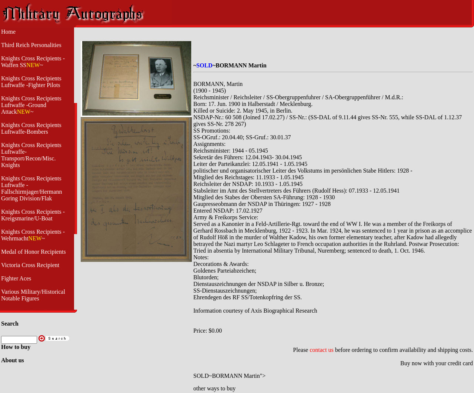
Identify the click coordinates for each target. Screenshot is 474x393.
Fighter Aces (16, 278)
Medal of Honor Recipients (33, 252)
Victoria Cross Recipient (30, 265)
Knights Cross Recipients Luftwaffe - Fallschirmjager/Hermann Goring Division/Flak (31, 188)
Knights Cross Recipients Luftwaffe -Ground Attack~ (31, 105)
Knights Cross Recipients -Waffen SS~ (33, 61)
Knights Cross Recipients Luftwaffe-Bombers (31, 128)
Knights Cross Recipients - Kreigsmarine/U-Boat (33, 215)
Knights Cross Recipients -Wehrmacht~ (33, 235)
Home (8, 32)
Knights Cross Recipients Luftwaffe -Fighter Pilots (31, 81)
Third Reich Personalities (31, 45)
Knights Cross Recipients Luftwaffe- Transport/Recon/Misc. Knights (31, 155)
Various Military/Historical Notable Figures (33, 295)
